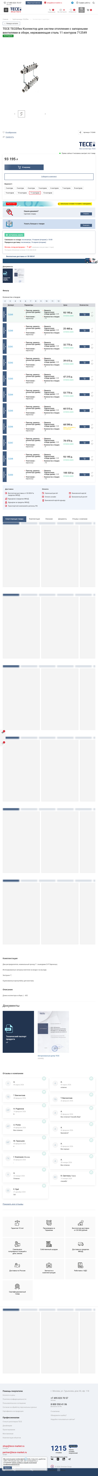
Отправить (86, 213)
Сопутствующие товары (14, 519)
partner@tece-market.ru (15, 1453)
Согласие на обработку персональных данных (20, 1407)
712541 (10, 346)
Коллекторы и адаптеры (41, 19)
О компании (55, 1411)
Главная (6, 19)
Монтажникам (8, 1434)
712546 (10, 426)
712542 (10, 362)
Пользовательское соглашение (14, 1403)
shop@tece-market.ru (54, 3)
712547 (10, 443)
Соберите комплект (49, 176)
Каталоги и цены (9, 1395)
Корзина (51, 1470)
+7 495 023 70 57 (14, 3)
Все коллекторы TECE (88, 149)
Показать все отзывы (13, 1204)
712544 (10, 394)
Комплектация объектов (12, 1438)
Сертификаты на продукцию (13, 1411)
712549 (10, 314)
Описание (49, 519)
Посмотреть (86, 225)
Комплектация (34, 519)
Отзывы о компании (79, 519)
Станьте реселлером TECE (12, 1422)
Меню (61, 1470)
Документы (62, 519)
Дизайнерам (7, 1426)
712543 (10, 378)
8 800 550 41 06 (59, 1405)
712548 (10, 459)
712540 (10, 330)
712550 (10, 475)
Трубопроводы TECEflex (20, 19)
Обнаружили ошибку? (59, 1415)
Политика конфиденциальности (14, 1399)
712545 (10, 410)
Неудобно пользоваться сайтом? (63, 1419)
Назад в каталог (11, 23)
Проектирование (9, 1430)
